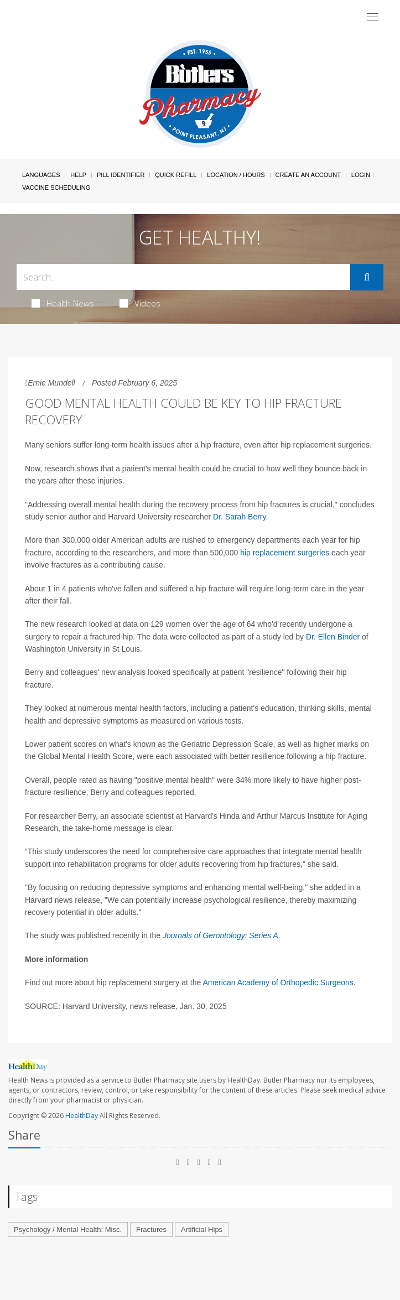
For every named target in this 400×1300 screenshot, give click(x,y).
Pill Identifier (120, 174)
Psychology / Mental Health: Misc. (68, 1229)
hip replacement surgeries (284, 552)
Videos (140, 303)
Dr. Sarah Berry (239, 516)
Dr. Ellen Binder (333, 636)
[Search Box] (183, 277)
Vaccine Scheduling (56, 187)
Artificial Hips (201, 1229)
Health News (63, 303)
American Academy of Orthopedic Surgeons (277, 982)
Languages (41, 174)
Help (78, 174)
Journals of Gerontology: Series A (220, 935)
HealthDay (81, 1115)
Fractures (151, 1229)
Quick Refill (175, 174)
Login (360, 174)
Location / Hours (235, 174)
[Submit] (366, 277)
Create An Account (308, 174)
